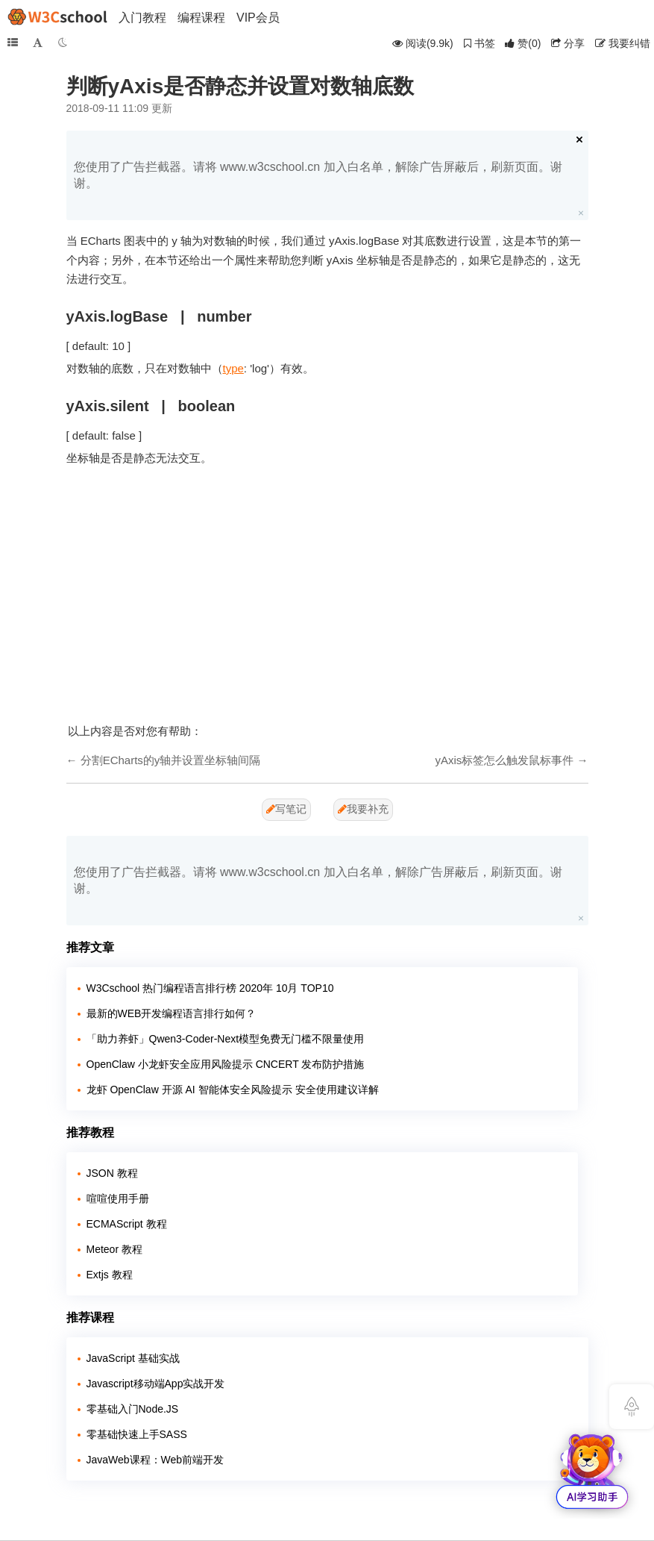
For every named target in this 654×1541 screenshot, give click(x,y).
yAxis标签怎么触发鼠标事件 (504, 760)
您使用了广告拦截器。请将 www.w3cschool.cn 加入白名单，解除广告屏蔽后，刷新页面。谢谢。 (318, 175)
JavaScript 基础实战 (133, 1358)
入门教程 (142, 17)
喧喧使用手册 (118, 1198)
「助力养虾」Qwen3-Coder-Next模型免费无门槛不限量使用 (226, 1039)
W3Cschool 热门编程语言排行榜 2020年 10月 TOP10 (210, 988)
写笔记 (286, 809)
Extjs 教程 (110, 1275)
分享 (568, 43)
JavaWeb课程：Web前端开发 (155, 1460)
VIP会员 (258, 17)
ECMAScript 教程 (127, 1224)
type (233, 368)
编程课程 (201, 17)
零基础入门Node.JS (133, 1409)
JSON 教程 (112, 1173)
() (523, 43)
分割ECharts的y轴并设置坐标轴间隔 (171, 760)
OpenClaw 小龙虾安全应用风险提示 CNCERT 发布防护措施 (226, 1064)
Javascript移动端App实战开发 (156, 1384)
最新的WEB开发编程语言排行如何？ (172, 1013)
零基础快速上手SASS (137, 1434)
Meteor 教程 (114, 1249)
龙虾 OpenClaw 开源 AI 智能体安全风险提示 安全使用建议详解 (233, 1089)
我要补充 (363, 809)
